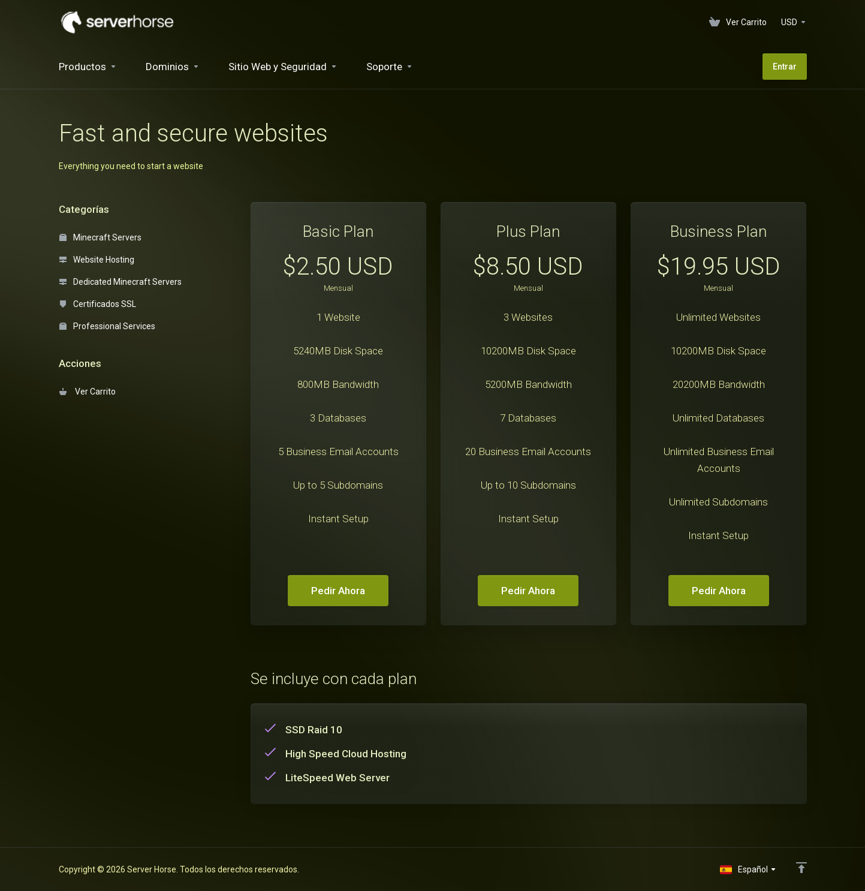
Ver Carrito (87, 391)
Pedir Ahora (338, 591)
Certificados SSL (97, 304)
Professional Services (107, 326)
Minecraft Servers (100, 237)
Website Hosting (96, 259)
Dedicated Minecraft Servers (120, 282)
